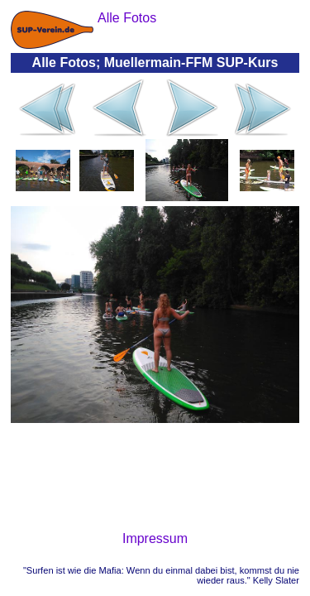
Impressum (155, 538)
